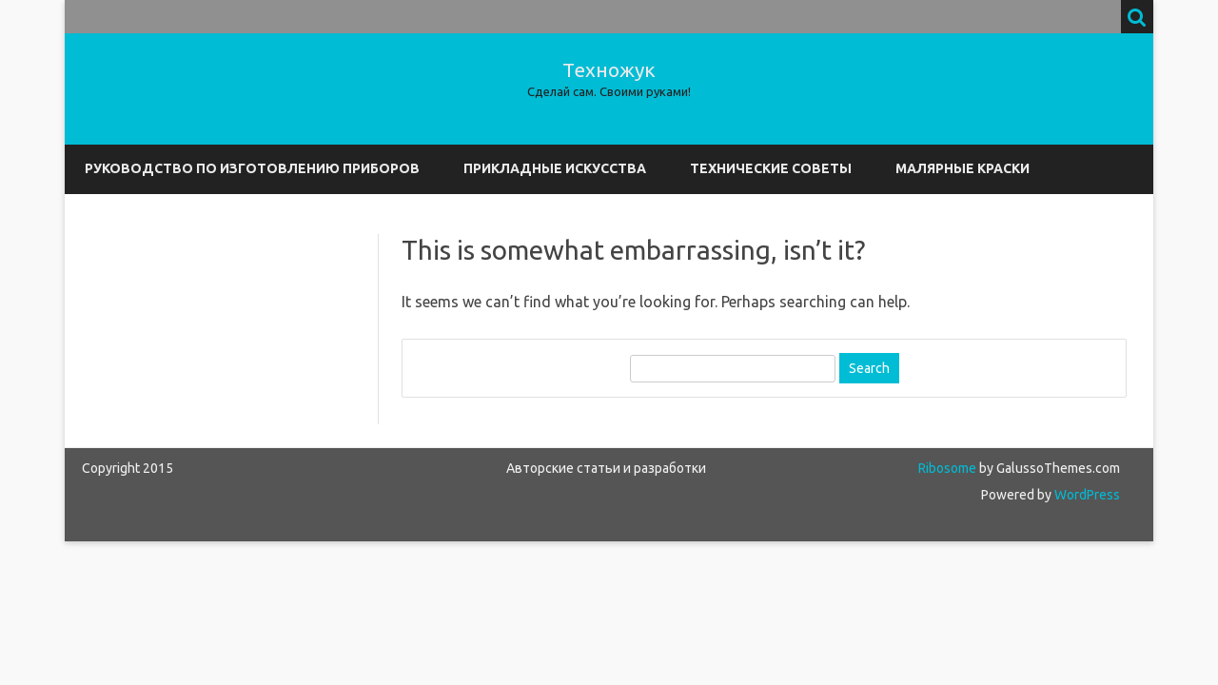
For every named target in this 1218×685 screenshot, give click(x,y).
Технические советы (771, 168)
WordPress (1085, 494)
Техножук (609, 70)
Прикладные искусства (554, 168)
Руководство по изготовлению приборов (252, 168)
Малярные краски (962, 168)
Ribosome (947, 468)
